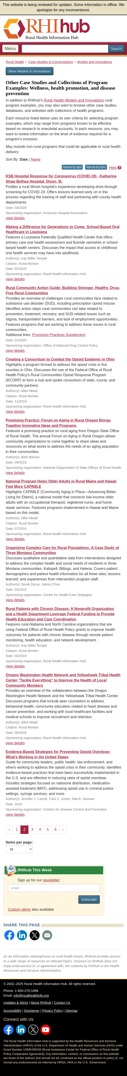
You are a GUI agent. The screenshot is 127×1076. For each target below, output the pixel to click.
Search (116, 48)
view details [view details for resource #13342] (15, 473)
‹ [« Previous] (9, 829)
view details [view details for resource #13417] (15, 412)
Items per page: (19, 846)
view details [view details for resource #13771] (15, 351)
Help (115, 168)
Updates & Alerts (15, 1002)
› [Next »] (63, 829)
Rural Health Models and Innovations (74, 100)
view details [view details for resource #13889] (15, 279)
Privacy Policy (52, 1011)
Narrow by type (72, 167)
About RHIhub (40, 1002)
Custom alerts (19, 909)
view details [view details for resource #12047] (15, 666)
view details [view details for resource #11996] (15, 815)
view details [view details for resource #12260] (15, 600)
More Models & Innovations (29, 71)
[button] (9, 935)
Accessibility (12, 1011)
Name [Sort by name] (36, 159)
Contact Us (62, 1002)
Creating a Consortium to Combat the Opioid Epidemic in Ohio (60, 359)
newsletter (51, 880)
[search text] (65, 49)
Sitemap (71, 1011)
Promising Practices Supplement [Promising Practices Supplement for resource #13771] (58, 335)
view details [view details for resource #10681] (15, 743)
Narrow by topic (95, 167)
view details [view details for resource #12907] (15, 539)
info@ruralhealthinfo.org (31, 995)
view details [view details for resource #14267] (15, 218)
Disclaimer (31, 1011)
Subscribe (89, 899)
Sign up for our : (39, 880)
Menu (10, 48)
